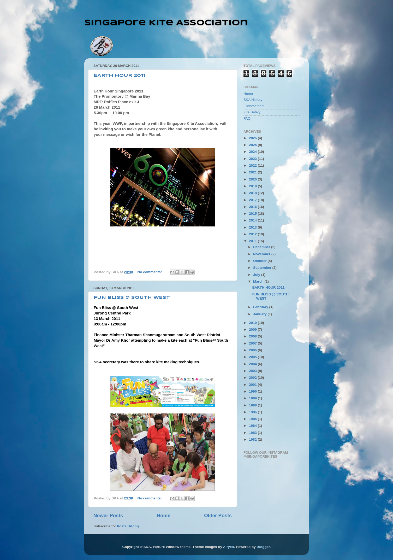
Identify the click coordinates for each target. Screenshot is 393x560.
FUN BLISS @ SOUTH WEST (132, 298)
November (262, 254)
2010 (253, 323)
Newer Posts (108, 515)
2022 (253, 165)
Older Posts (218, 515)
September (262, 268)
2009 (253, 329)
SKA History (252, 100)
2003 (253, 371)
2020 (253, 179)
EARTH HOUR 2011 (120, 76)
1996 (253, 391)
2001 (253, 385)
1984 (253, 426)
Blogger (263, 547)
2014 (253, 220)
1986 (253, 412)
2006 (253, 350)
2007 (253, 343)
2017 (253, 200)
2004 (253, 364)
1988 (253, 405)
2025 (253, 145)
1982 (253, 439)
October (260, 261)
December (262, 247)
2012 (253, 234)
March (259, 281)
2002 (253, 378)
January (260, 314)
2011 (253, 241)
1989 (253, 398)
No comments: (150, 272)
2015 (253, 213)
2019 (253, 186)
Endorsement (253, 106)
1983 (253, 433)
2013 (253, 227)
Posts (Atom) (128, 526)
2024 (253, 152)
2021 (253, 172)
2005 (253, 357)
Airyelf (228, 547)
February (261, 307)
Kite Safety (251, 112)
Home (163, 515)
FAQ (247, 118)
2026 (253, 138)
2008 (253, 336)
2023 (253, 159)
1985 (253, 419)
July (257, 275)
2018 (253, 193)
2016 (253, 207)
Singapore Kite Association (166, 23)
